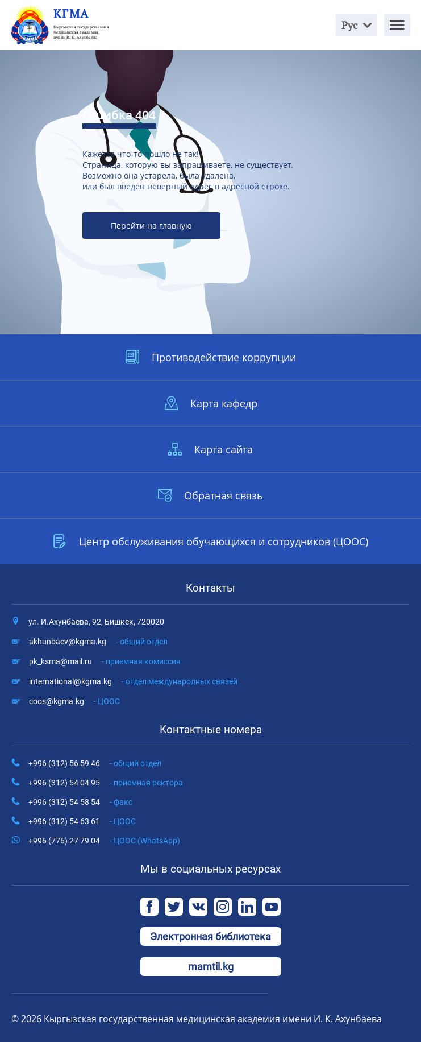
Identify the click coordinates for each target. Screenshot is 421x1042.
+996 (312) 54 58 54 (80, 802)
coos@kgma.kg (74, 701)
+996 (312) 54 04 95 (105, 782)
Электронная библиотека (210, 936)
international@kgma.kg (133, 681)
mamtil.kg (211, 967)
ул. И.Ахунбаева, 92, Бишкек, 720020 (96, 621)
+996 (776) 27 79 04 (104, 840)
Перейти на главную (151, 225)
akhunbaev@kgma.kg (98, 641)
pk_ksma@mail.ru (105, 661)
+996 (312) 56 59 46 (94, 763)
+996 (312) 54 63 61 (82, 821)
